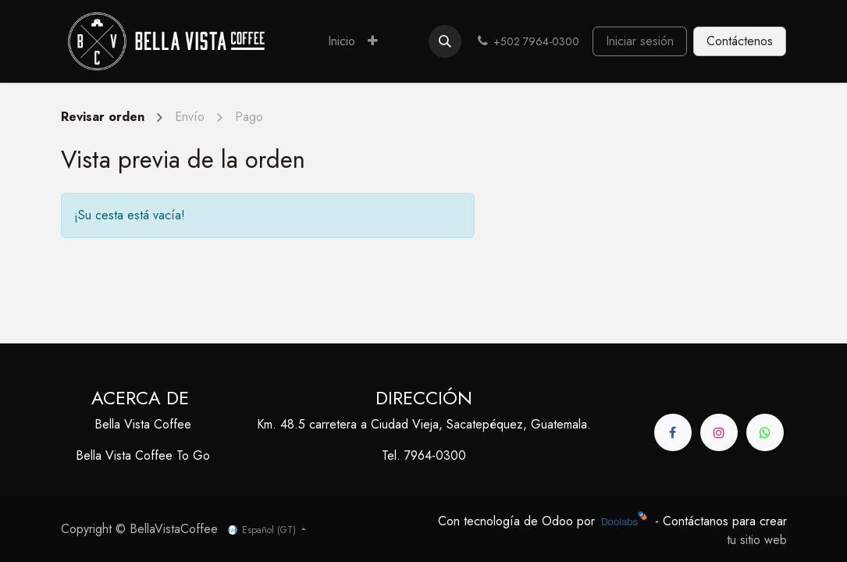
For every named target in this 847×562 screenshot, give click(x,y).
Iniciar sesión (640, 41)
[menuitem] (341, 41)
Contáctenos (739, 41)
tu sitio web (757, 540)
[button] (445, 41)
